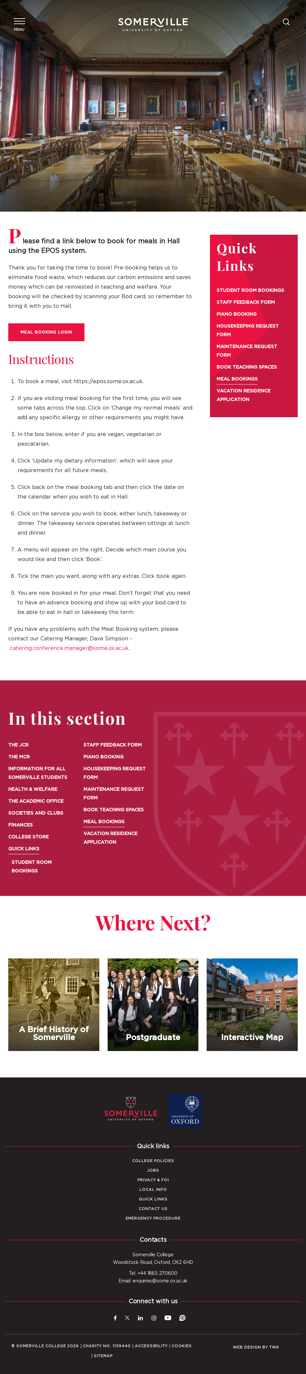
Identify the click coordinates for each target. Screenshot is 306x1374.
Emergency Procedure (153, 1218)
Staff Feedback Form (246, 302)
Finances (20, 825)
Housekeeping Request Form (248, 330)
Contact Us (153, 1209)
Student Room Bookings (250, 290)
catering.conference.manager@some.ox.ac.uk (69, 648)
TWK (274, 1347)
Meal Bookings (237, 379)
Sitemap (103, 1356)
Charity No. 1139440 (107, 1346)
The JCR (18, 745)
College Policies (153, 1161)
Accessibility (151, 1346)
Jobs (153, 1170)
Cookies (182, 1346)
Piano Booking (237, 314)
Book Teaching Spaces (247, 367)
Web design (247, 1347)
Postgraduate (153, 1004)
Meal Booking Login (46, 332)
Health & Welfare (32, 789)
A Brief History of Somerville (54, 1004)
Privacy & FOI (153, 1180)
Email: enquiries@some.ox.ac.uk (153, 1281)
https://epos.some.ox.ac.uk (108, 381)
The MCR (19, 757)
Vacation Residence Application (244, 395)
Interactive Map (252, 1004)
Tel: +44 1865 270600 (153, 1273)
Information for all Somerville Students (37, 773)
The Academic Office (36, 801)
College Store (28, 837)
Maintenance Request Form (247, 351)
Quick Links (23, 849)
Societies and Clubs (35, 813)
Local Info (153, 1190)
